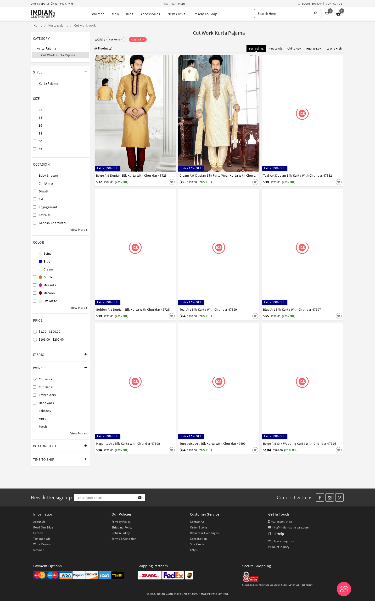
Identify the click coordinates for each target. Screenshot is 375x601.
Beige (45, 253)
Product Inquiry (279, 547)
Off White (48, 301)
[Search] (315, 13)
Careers (38, 533)
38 (40, 133)
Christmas (46, 183)
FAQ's (194, 550)
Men (115, 13)
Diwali (43, 191)
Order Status (198, 527)
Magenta (47, 285)
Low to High (334, 48)
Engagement (48, 207)
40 (40, 141)
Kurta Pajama (46, 48)
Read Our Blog (43, 527)
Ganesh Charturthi (52, 223)
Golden (47, 277)
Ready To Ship (205, 13)
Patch (43, 426)
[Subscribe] (139, 497)
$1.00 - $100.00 (50, 331)
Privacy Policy (121, 522)
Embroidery (47, 395)
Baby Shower (48, 175)
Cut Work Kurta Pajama (58, 55)
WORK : (100, 40)
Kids (129, 13)
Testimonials (41, 539)
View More (78, 229)
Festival (44, 215)
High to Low (314, 48)
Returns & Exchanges (204, 533)
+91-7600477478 (280, 522)
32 (40, 109)
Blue (44, 261)
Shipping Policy (122, 527)
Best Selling (256, 48)
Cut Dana (45, 387)
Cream (46, 269)
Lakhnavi (45, 411)
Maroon (47, 293)
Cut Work (45, 379)
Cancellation (198, 539)
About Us (39, 522)
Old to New (294, 48)
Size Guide (197, 544)
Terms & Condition (124, 539)
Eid (41, 199)
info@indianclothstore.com (288, 527)
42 (40, 149)
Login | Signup (310, 3)
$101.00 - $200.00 (51, 339)
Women (98, 13)
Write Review (42, 544)
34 (40, 117)
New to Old (276, 48)
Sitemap (39, 550)
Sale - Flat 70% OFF (175, 4)
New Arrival (177, 13)
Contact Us (334, 3)
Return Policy (121, 533)
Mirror (43, 418)
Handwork (46, 403)
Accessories (150, 13)
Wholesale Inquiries (281, 541)
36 (40, 125)
